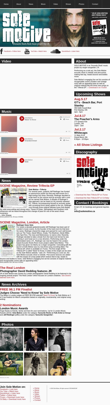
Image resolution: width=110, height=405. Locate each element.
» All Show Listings (88, 144)
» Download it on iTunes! (97, 87)
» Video (36, 394)
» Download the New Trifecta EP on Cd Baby (91, 198)
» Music (36, 392)
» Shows (36, 396)
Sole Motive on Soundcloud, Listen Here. (55, 51)
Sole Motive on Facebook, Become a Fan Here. (1, 51)
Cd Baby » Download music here (13, 399)
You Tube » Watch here (9, 391)
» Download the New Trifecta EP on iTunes (91, 195)
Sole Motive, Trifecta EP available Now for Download (55, 28)
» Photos (36, 398)
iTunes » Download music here (12, 397)
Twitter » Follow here (8, 395)
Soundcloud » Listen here (10, 393)
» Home (36, 388)
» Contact (37, 400)
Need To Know (49, 295)
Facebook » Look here (8, 389)
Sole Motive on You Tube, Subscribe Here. (27, 51)
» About (36, 390)
